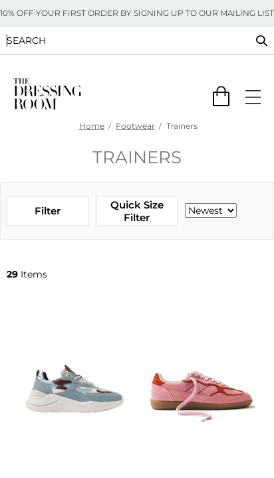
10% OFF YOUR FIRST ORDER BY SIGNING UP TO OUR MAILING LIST (137, 13)
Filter (48, 210)
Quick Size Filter (137, 211)
